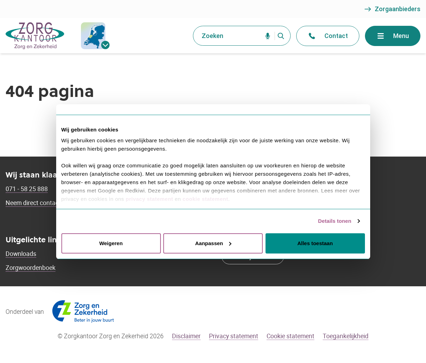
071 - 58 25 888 (27, 188)
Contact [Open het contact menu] (328, 36)
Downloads (21, 253)
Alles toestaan (315, 243)
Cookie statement (290, 336)
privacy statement (149, 199)
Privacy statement (233, 336)
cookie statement (205, 199)
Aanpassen (213, 243)
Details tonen (334, 221)
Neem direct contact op (37, 202)
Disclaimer (186, 336)
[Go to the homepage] (35, 35)
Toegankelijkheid (345, 336)
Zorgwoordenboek (30, 267)
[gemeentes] (93, 35)
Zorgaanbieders (392, 9)
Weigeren (110, 243)
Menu (392, 36)
